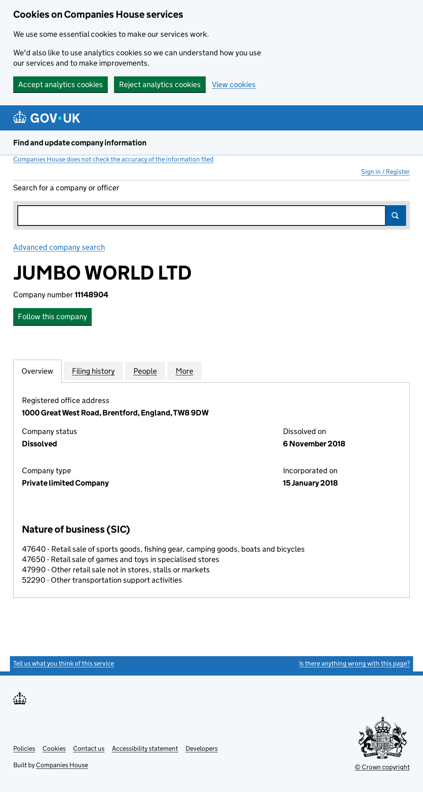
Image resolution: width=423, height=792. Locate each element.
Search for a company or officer (66, 187)
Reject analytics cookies (160, 84)
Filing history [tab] (93, 371)
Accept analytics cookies (60, 84)
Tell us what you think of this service (63, 663)
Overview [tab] (37, 371)
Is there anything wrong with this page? (354, 663)
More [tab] (184, 371)
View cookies (234, 84)
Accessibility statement (145, 748)
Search (395, 215)
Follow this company (52, 316)
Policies (24, 748)
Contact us (89, 748)
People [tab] (145, 371)
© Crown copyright (382, 767)
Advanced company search (59, 247)
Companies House (62, 765)
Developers (201, 748)
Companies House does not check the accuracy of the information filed (113, 159)
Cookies (54, 748)
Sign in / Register (385, 171)
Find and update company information (80, 142)
